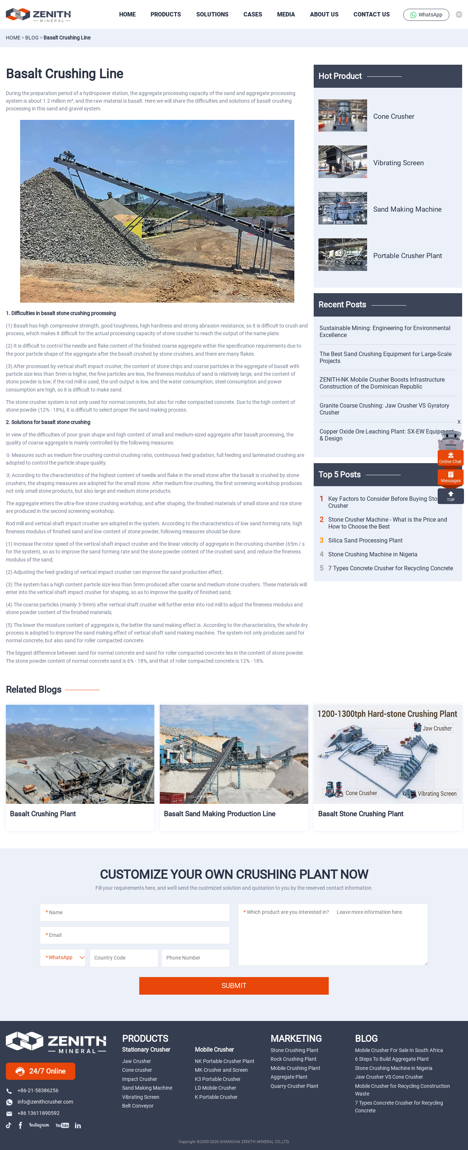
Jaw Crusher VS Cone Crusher (389, 1077)
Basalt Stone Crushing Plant (361, 811)
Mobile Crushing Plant (295, 1068)
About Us (324, 14)
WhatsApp (426, 15)
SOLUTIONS (212, 14)
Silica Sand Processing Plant (361, 540)
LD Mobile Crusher (215, 1088)
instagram (39, 1125)
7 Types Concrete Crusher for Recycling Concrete (386, 568)
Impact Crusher (139, 1079)
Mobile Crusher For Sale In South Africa (399, 1050)
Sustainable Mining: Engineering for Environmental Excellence (385, 331)
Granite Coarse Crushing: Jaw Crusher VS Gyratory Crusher (384, 409)
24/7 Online (40, 1072)
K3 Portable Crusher (218, 1079)
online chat (451, 457)
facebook (21, 1125)
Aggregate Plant (289, 1077)
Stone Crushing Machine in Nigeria (369, 554)
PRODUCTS (166, 14)
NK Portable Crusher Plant (224, 1061)
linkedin (78, 1125)
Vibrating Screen (398, 163)
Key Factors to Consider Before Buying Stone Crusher (382, 502)
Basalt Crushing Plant (43, 811)
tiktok (9, 1125)
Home (13, 38)
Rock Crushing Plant (294, 1059)
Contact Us (372, 14)
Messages (451, 477)
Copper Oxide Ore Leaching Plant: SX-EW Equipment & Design (387, 435)
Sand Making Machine (407, 209)
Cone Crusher (393, 116)
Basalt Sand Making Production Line (220, 811)
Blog (32, 38)
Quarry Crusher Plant (294, 1086)
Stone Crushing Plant (294, 1050)
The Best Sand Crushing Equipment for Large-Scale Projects (386, 357)
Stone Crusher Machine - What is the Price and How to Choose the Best (383, 523)
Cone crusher (137, 1070)
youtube (62, 1125)
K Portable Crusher (216, 1097)
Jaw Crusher (136, 1061)
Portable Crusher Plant (407, 255)
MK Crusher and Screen (221, 1070)
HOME (127, 14)
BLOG (366, 1038)
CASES (253, 14)
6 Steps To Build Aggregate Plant (392, 1059)
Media (286, 14)
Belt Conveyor (138, 1106)
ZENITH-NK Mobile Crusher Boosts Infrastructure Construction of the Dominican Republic (382, 383)
